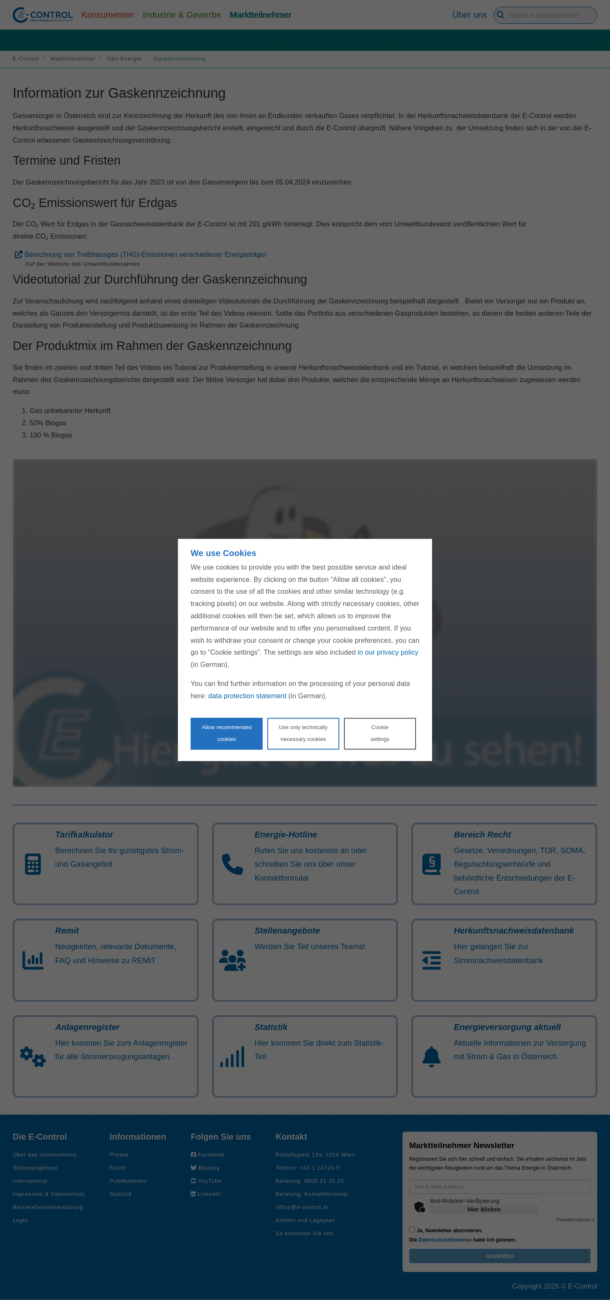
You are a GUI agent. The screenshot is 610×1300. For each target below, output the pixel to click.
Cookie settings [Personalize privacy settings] (379, 733)
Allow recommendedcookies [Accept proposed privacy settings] (227, 733)
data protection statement (247, 696)
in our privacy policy (388, 652)
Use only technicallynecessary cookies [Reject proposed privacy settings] (303, 733)
